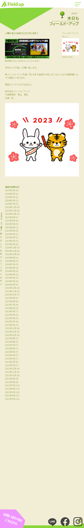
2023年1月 (10, 324)
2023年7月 (10, 304)
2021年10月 (10, 375)
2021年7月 (10, 385)
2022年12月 (10, 328)
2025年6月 (10, 227)
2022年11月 (10, 331)
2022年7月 (10, 345)
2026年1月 (10, 203)
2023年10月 (10, 294)
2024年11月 (10, 250)
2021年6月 (10, 388)
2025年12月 (10, 207)
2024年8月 (10, 260)
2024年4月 (10, 274)
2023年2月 (10, 321)
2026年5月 (10, 190)
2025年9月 (10, 217)
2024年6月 (10, 267)
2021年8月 (10, 382)
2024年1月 (10, 284)
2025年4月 (10, 234)
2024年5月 (10, 271)
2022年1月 (10, 365)
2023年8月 (10, 301)
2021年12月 (10, 368)
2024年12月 (10, 247)
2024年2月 (10, 281)
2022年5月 (10, 351)
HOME (2, 215)
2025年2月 (10, 240)
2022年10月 (10, 335)
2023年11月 (10, 291)
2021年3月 (10, 398)
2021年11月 (10, 371)
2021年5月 (10, 392)
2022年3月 (10, 358)
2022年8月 (10, 341)
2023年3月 (10, 318)
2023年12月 (10, 287)
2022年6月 (10, 348)
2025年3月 (10, 237)
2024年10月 (10, 254)
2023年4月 (10, 314)
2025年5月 (10, 230)
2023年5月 (10, 311)
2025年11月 (10, 210)
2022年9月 (10, 338)
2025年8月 (10, 220)
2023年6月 (10, 308)
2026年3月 (10, 197)
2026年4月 (10, 193)
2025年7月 (10, 223)
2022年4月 (10, 355)
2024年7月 (10, 264)
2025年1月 (10, 244)
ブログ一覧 (2, 223)
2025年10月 (10, 213)
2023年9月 (10, 297)
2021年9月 (10, 378)
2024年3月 (10, 277)
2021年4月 (10, 395)
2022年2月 (10, 361)
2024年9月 (10, 257)
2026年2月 (10, 200)
